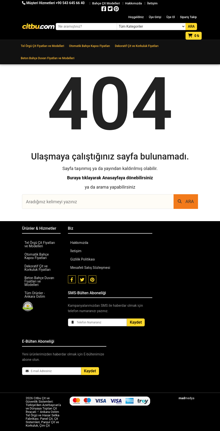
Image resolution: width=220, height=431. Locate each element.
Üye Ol (170, 17)
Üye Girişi (155, 17)
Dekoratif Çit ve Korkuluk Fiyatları (136, 46)
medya (186, 398)
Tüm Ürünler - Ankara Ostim (34, 294)
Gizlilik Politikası (82, 259)
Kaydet (136, 322)
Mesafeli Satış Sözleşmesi (90, 267)
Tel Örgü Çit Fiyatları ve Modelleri (42, 46)
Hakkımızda (79, 242)
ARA (186, 201)
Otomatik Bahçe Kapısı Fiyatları (89, 46)
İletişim (76, 251)
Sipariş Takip (188, 17)
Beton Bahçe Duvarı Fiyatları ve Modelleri (47, 58)
